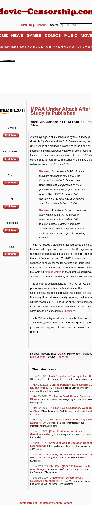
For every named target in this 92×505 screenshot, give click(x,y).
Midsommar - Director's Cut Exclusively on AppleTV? (56, 479)
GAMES (34, 35)
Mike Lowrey (37, 356)
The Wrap (62, 356)
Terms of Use (34, 503)
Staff (23, 503)
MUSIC (70, 35)
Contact (67, 503)
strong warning (54, 272)
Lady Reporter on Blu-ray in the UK (70, 376)
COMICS (53, 35)
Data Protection (52, 503)
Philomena (69, 311)
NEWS (17, 35)
